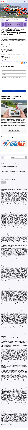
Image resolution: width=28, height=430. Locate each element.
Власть (9, 24)
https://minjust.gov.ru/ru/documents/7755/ (17, 244)
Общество (17, 24)
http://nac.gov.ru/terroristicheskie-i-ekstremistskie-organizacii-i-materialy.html (14, 368)
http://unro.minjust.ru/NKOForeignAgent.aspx (12, 340)
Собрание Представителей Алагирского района (14, 61)
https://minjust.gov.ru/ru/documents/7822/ (17, 425)
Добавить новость (14, 132)
